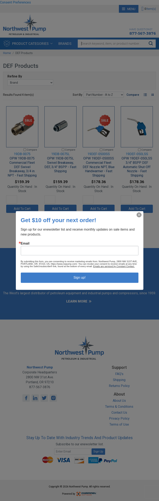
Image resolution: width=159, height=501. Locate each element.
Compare (133, 94)
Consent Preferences (15, 2)
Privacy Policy (119, 418)
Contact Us (119, 412)
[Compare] (24, 149)
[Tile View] (152, 95)
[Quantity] (11, 199)
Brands (64, 44)
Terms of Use (119, 424)
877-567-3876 (142, 33)
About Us (119, 401)
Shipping (119, 380)
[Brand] (30, 83)
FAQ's (119, 374)
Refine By (14, 76)
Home (7, 53)
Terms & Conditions (119, 407)
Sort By (77, 94)
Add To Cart (22, 209)
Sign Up (98, 451)
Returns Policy (119, 386)
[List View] (145, 95)
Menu (128, 9)
